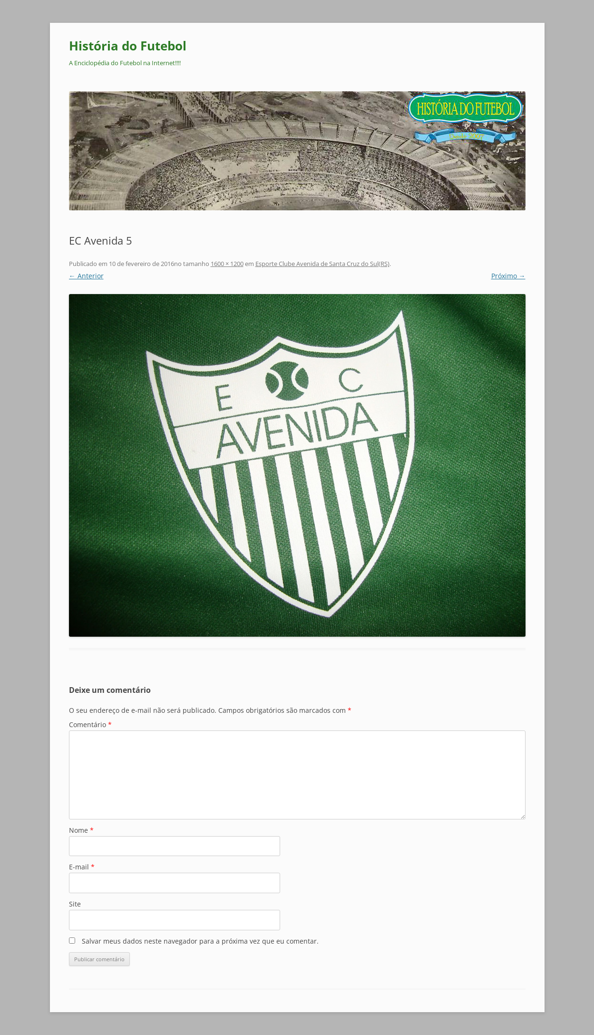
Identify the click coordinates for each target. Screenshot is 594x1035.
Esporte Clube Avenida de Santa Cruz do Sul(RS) (322, 263)
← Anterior (86, 275)
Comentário (90, 724)
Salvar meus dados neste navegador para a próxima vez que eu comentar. (200, 941)
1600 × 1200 (227, 263)
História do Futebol (127, 45)
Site (75, 903)
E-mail (82, 866)
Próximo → (508, 275)
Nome (81, 830)
